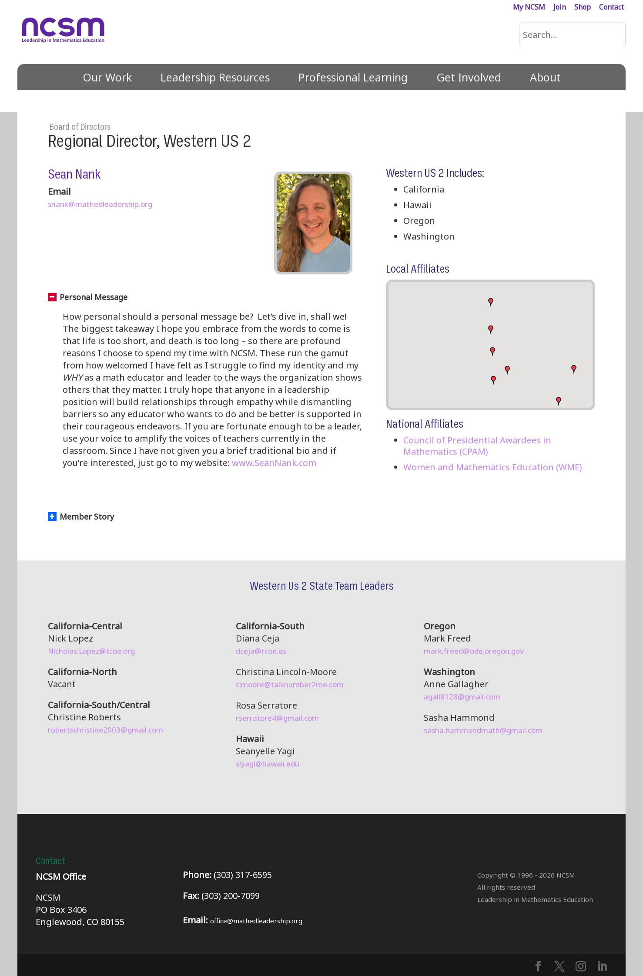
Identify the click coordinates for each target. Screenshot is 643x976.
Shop (582, 7)
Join (559, 7)
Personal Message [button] (87, 297)
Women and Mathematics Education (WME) (492, 467)
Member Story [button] (81, 516)
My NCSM (529, 7)
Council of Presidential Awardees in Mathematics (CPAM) (477, 445)
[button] (558, 401)
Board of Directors (80, 127)
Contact (611, 7)
